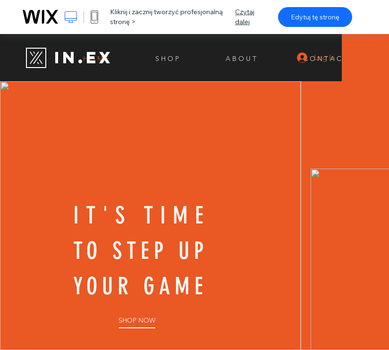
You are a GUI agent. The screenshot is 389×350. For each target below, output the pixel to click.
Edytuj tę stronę (315, 17)
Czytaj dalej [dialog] (244, 17)
